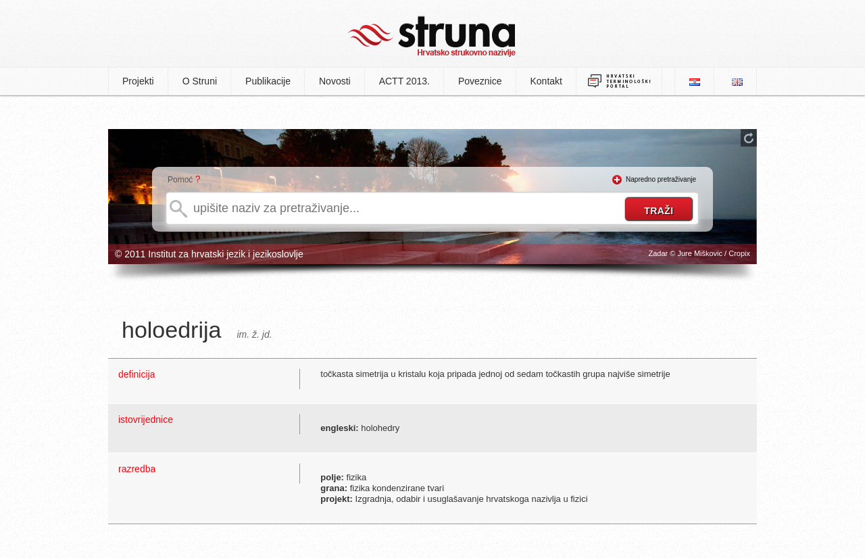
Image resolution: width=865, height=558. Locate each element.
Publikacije (268, 81)
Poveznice (480, 81)
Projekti (138, 81)
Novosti (335, 81)
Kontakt (546, 81)
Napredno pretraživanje (661, 179)
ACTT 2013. (404, 81)
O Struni (199, 81)
